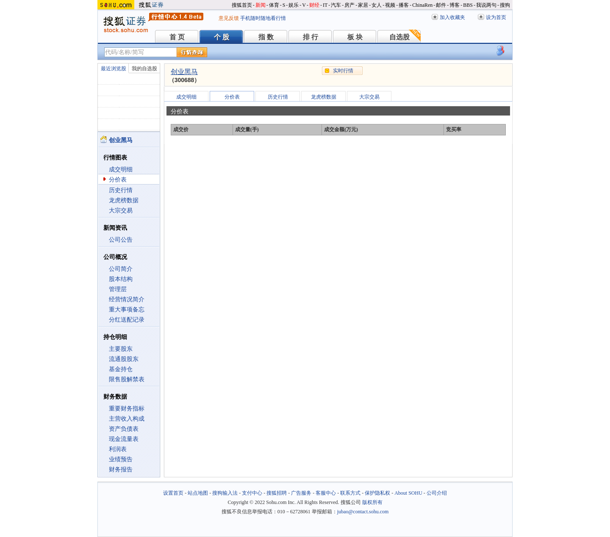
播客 (404, 5)
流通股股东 (124, 359)
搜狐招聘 (276, 493)
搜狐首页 (242, 5)
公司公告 (121, 240)
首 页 (177, 37)
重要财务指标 (126, 408)
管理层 (118, 289)
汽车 (336, 5)
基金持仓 (121, 369)
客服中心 (326, 493)
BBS (468, 5)
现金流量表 (124, 439)
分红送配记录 (126, 320)
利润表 (118, 449)
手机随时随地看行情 (263, 18)
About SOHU (408, 493)
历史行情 (121, 190)
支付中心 (252, 493)
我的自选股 (144, 69)
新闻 (260, 5)
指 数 (266, 37)
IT (325, 5)
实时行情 (343, 71)
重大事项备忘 (126, 309)
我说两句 (486, 5)
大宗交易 (121, 210)
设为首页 (496, 17)
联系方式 (350, 493)
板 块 (355, 37)
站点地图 (198, 493)
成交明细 (121, 169)
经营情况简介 (126, 299)
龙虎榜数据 (124, 200)
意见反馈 (229, 18)
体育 (274, 5)
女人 (377, 5)
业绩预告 (121, 459)
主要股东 (121, 349)
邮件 (441, 5)
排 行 (310, 37)
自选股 (399, 37)
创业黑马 (184, 71)
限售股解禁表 (126, 379)
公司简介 (121, 269)
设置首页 (173, 493)
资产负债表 (124, 429)
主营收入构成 (126, 419)
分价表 (118, 179)
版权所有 (372, 502)
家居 (363, 5)
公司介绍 (437, 493)
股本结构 (121, 279)
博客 (454, 5)
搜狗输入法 (225, 493)
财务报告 (121, 469)
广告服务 (301, 493)
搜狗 (505, 5)
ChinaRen (422, 5)
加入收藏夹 (452, 17)
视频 (390, 5)
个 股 (221, 37)
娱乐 (293, 5)
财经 (314, 5)
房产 (349, 5)
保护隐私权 (377, 493)
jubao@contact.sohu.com (363, 512)
